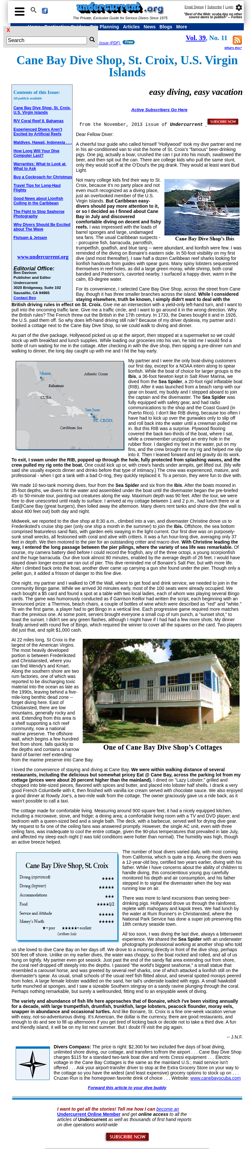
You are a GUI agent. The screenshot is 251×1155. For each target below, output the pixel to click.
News (150, 26)
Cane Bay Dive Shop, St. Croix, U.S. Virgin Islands (42, 110)
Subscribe (214, 7)
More (181, 26)
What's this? (233, 48)
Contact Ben (24, 297)
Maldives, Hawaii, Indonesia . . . (42, 142)
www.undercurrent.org (43, 257)
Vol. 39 (196, 38)
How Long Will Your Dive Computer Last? (36, 153)
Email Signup (194, 7)
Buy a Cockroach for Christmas (42, 177)
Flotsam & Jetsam (30, 237)
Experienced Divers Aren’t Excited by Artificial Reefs (37, 131)
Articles (131, 26)
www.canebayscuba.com (216, 1078)
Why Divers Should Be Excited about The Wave (41, 227)
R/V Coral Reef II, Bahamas (38, 121)
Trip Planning (104, 26)
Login (229, 7)
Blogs (165, 26)
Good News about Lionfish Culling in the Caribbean (38, 200)
